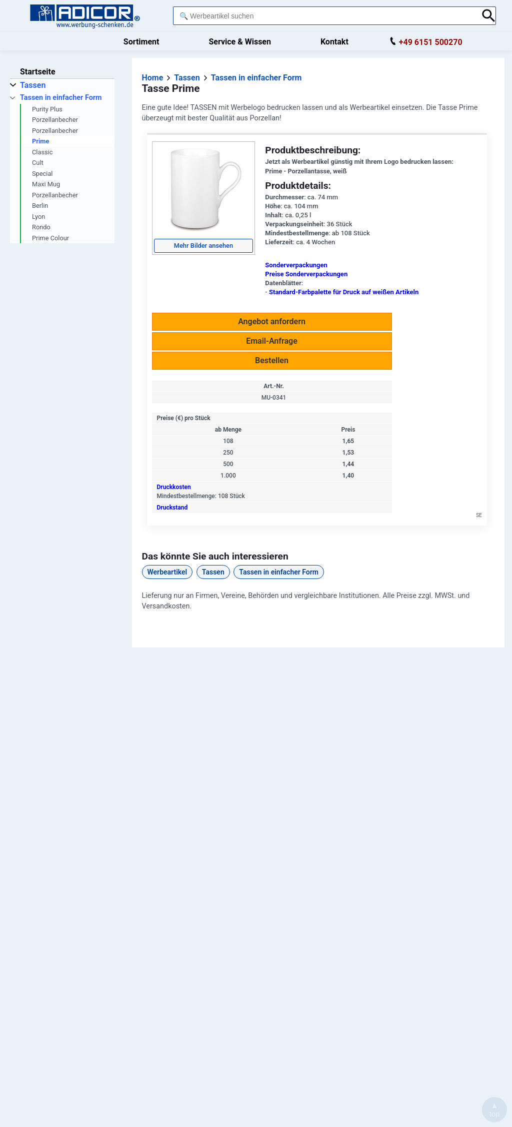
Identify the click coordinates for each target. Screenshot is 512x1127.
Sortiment (142, 41)
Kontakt (334, 41)
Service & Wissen (239, 41)
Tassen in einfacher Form (278, 572)
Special (42, 173)
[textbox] (325, 15)
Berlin (40, 205)
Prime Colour (50, 238)
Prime (40, 141)
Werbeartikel (168, 572)
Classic (42, 152)
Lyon (38, 216)
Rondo (41, 227)
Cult (38, 162)
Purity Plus (47, 109)
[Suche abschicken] (489, 15)
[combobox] (325, 15)
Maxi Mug (46, 184)
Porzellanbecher (55, 119)
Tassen (213, 572)
